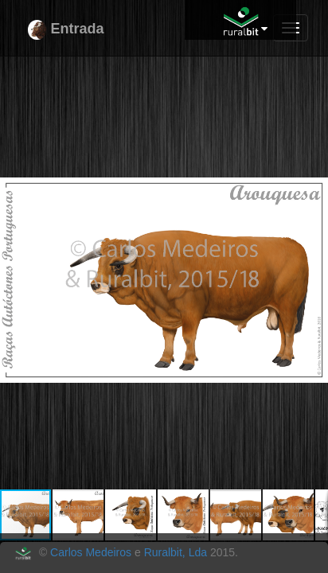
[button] (313, 86)
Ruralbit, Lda (175, 552)
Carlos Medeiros (90, 552)
